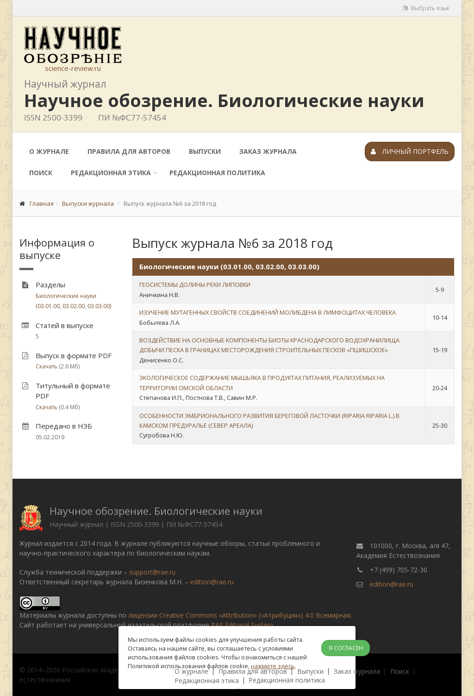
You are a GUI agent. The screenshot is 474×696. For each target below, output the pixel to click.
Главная (42, 203)
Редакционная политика (217, 172)
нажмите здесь (273, 666)
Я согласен (346, 648)
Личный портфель (410, 151)
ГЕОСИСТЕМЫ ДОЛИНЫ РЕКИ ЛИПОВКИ (194, 284)
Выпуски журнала (88, 203)
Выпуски (205, 151)
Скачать (46, 366)
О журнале (49, 151)
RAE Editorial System (242, 624)
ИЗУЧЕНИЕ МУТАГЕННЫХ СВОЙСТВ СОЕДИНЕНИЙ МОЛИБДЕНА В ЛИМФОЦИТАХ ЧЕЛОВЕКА (267, 312)
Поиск (40, 172)
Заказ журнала (268, 151)
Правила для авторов (128, 151)
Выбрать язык (426, 8)
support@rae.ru (152, 572)
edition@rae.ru (212, 581)
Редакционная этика (111, 172)
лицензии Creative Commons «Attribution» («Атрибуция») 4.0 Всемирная (239, 615)
